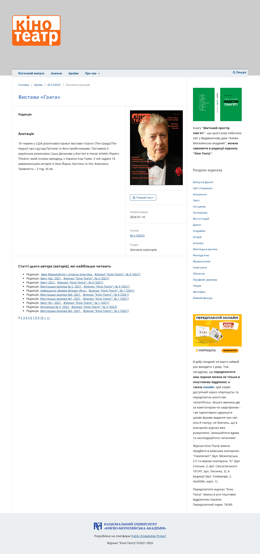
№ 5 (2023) (54, 85)
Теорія (197, 286)
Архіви (73, 73)
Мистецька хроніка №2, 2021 (60, 311)
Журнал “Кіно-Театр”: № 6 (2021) (80, 282)
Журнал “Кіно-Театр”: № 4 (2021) (117, 274)
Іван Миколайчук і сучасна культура (67, 274)
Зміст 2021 (48, 282)
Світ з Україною (202, 188)
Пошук (239, 72)
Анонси (56, 73)
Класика (198, 243)
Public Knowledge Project (148, 536)
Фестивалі (199, 292)
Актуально (200, 194)
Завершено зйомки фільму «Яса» (63, 290)
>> (48, 318)
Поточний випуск (31, 73)
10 (41, 318)
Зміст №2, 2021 (51, 278)
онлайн (208, 387)
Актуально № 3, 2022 (55, 307)
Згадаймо (199, 231)
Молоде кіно (201, 255)
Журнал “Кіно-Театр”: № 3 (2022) (94, 307)
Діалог (197, 225)
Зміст (196, 200)
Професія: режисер (205, 279)
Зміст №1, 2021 (51, 303)
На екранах (200, 212)
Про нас (91, 73)
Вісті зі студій (201, 219)
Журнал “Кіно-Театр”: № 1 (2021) (111, 290)
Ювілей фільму (202, 298)
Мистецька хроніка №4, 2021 (60, 295)
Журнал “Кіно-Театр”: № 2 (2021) (86, 278)
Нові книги (200, 267)
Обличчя (199, 273)
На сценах (199, 206)
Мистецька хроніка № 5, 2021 (61, 286)
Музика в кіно (201, 261)
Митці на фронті (203, 182)
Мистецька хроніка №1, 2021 (60, 299)
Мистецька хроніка (205, 249)
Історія (197, 237)
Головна (23, 85)
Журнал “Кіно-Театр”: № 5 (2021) (107, 286)
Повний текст (144, 197)
